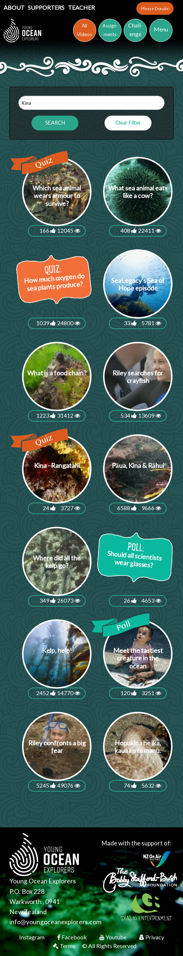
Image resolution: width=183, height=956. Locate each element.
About (15, 7)
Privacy (151, 937)
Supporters (46, 7)
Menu (161, 29)
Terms (64, 945)
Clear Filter (128, 123)
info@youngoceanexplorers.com (55, 922)
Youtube (113, 937)
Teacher (81, 7)
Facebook (72, 937)
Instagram (32, 937)
